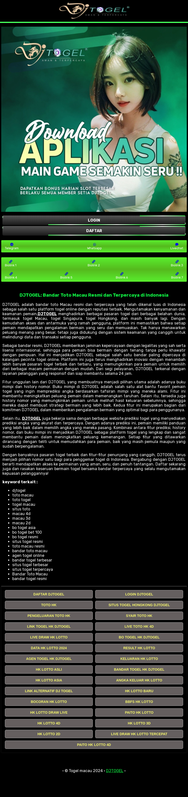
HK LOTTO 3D (139, 723)
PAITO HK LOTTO (139, 712)
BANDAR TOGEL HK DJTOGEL (139, 669)
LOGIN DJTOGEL (139, 594)
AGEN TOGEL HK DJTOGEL (49, 659)
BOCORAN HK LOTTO (49, 702)
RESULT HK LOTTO (139, 648)
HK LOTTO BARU (139, 691)
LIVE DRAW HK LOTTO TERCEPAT (139, 734)
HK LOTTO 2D (48, 734)
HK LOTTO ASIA (48, 680)
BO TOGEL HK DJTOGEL (139, 637)
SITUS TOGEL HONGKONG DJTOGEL (139, 605)
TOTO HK (49, 605)
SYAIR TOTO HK (139, 616)
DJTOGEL (47, 314)
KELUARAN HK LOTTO (139, 659)
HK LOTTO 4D (48, 723)
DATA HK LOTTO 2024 (49, 648)
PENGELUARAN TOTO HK (48, 616)
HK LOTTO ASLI (49, 669)
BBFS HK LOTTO (139, 702)
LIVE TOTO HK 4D (139, 626)
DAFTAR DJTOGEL (48, 594)
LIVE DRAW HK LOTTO (49, 637)
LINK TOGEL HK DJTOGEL (48, 626)
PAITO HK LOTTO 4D (94, 745)
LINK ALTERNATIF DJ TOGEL (49, 691)
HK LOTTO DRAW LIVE (49, 712)
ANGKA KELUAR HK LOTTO (139, 680)
